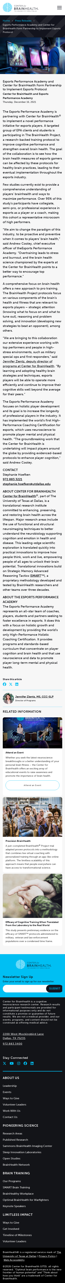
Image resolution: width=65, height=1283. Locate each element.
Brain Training (16, 1173)
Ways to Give (11, 1098)
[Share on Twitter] (10, 684)
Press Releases (23, 20)
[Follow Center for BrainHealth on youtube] (12, 1063)
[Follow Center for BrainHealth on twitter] (4, 1063)
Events (7, 1092)
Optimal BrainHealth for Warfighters (26, 1200)
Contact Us (10, 1117)
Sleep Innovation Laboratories (22, 1152)
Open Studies (11, 1158)
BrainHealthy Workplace (18, 1193)
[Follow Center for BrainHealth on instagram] (18, 1063)
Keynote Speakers (14, 1206)
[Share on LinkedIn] (16, 684)
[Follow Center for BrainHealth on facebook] (25, 1063)
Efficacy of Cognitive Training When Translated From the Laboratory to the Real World (32, 924)
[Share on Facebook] (4, 684)
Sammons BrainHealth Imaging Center (27, 1146)
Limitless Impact (18, 1215)
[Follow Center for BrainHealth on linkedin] (32, 1063)
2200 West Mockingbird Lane (23, 1034)
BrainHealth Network (16, 1164)
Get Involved (11, 1228)
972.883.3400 (12, 1043)
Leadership (10, 1085)
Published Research (15, 1139)
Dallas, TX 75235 (14, 1038)
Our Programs (12, 1181)
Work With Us (11, 1110)
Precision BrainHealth (18, 841)
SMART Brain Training (16, 1187)
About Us (11, 1078)
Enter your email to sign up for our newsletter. (28, 981)
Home (6, 20)
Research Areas (12, 1133)
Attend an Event (32, 785)
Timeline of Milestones (17, 1235)
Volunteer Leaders (14, 1104)
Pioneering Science (20, 1126)
